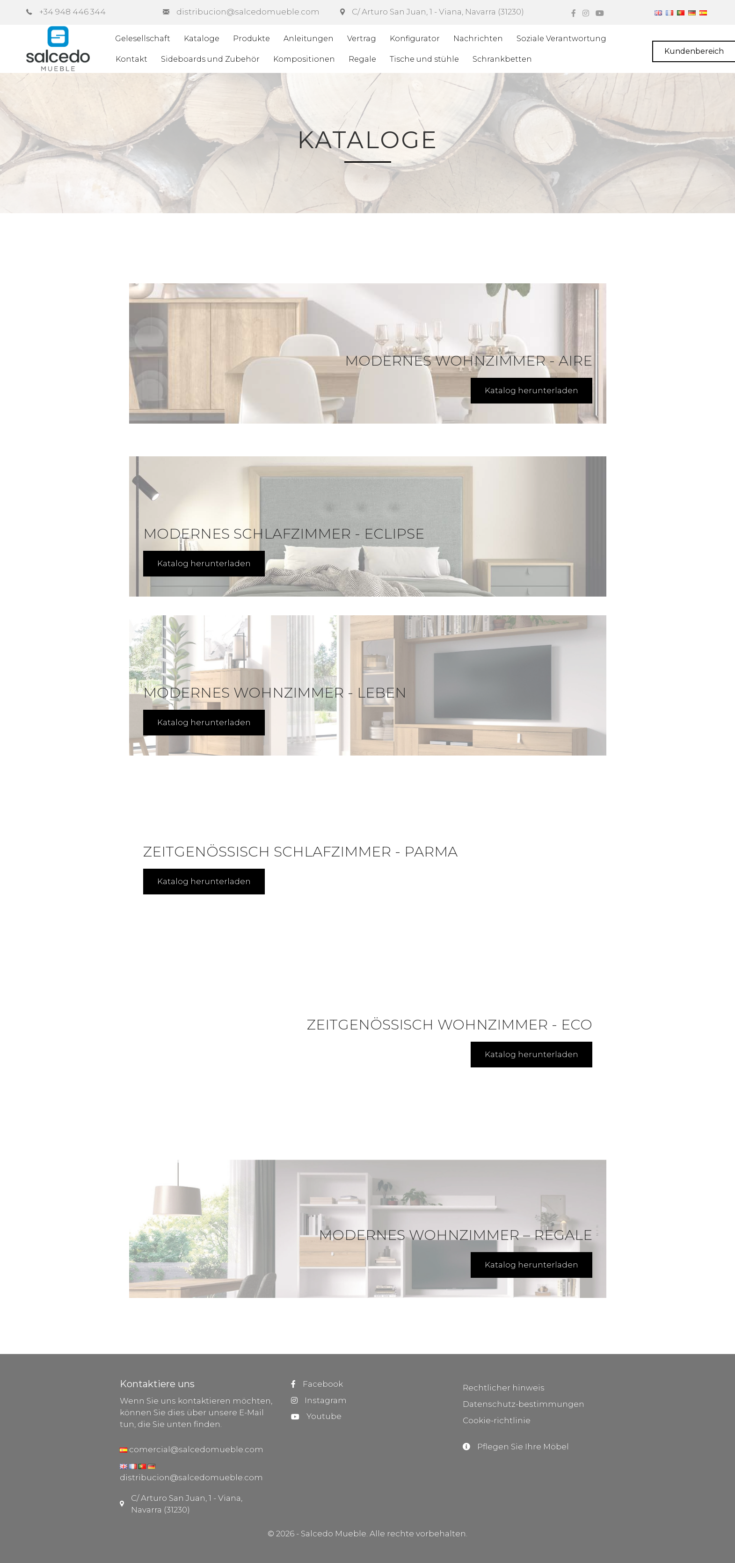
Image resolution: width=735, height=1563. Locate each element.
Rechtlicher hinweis (504, 1387)
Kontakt (131, 59)
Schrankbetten (502, 59)
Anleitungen (309, 38)
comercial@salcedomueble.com (195, 1449)
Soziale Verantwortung (561, 38)
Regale (362, 59)
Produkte (251, 38)
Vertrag (361, 38)
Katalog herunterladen (531, 390)
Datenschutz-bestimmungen (523, 1404)
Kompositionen (304, 59)
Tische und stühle (424, 59)
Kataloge (201, 38)
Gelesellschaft (142, 38)
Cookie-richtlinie (497, 1420)
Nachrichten (478, 38)
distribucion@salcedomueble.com (191, 1477)
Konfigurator (415, 38)
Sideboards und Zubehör (210, 59)
